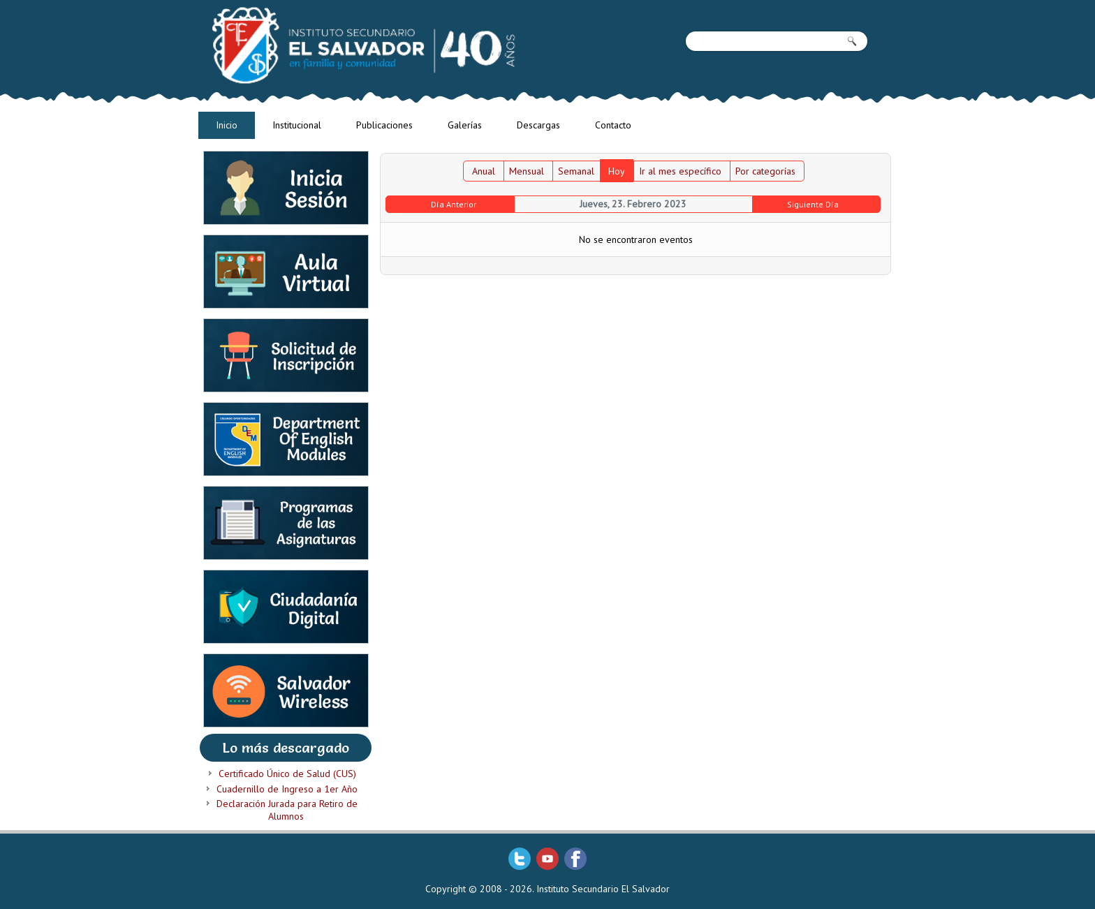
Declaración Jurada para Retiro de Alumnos (287, 809)
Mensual (526, 171)
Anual (483, 171)
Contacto (613, 125)
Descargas (538, 125)
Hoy (616, 171)
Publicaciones (384, 125)
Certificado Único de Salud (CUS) (287, 773)
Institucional (296, 125)
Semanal (576, 171)
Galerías (465, 125)
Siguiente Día (813, 204)
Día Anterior (453, 204)
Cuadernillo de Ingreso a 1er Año (287, 789)
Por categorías (765, 171)
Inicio (226, 125)
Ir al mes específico (680, 171)
